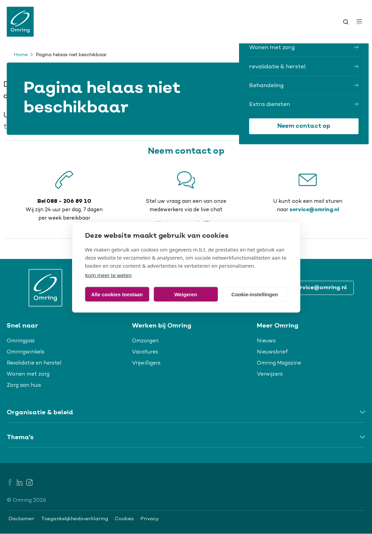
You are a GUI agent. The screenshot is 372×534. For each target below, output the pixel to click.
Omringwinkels (25, 352)
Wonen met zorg (28, 374)
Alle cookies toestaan (117, 294)
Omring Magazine (279, 363)
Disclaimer (21, 519)
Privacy (150, 519)
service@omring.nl (314, 210)
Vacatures (145, 352)
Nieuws (266, 341)
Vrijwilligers (146, 363)
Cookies (124, 519)
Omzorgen (145, 341)
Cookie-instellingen (254, 294)
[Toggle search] (345, 21)
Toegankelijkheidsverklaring (74, 519)
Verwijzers (270, 374)
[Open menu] (359, 22)
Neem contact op (303, 126)
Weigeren (185, 294)
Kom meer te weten (108, 275)
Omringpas (21, 341)
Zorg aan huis (24, 385)
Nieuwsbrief (272, 352)
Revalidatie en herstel (34, 363)
